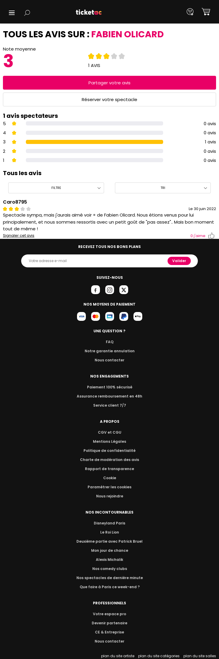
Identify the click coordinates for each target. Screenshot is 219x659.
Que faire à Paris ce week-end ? (109, 586)
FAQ (109, 341)
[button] (12, 12)
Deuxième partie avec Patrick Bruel (109, 541)
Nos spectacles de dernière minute (109, 577)
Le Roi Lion (110, 532)
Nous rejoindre (109, 496)
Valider (179, 260)
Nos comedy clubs (109, 568)
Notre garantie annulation (109, 350)
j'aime (202, 236)
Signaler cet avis (18, 235)
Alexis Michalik (109, 559)
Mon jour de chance (109, 550)
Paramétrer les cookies (109, 486)
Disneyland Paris (110, 523)
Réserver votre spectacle (109, 99)
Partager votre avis (110, 83)
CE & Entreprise (109, 632)
